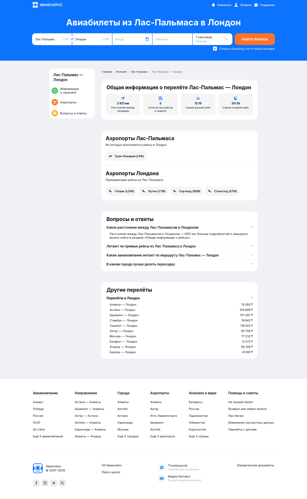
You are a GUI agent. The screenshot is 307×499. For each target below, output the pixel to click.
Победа (38, 409)
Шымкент (157, 422)
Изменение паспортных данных (251, 422)
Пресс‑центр (111, 472)
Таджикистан (198, 416)
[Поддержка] (264, 5)
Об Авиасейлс (112, 465)
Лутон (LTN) (153, 191)
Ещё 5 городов (127, 436)
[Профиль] (243, 5)
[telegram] (53, 483)
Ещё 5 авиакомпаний (48, 436)
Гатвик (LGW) (121, 191)
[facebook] (36, 483)
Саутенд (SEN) (186, 191)
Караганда (125, 422)
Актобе (122, 409)
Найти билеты (255, 39)
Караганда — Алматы (90, 429)
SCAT (37, 422)
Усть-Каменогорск (163, 416)
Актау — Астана (86, 416)
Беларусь (195, 402)
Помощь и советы (243, 393)
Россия (38, 416)
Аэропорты (159, 393)
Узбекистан (197, 422)
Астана (122, 416)
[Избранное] (221, 5)
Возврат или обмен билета (247, 409)
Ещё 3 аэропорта (162, 436)
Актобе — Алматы (88, 422)
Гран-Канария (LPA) (126, 156)
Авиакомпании (45, 393)
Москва (122, 429)
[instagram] (45, 483)
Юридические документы (255, 465)
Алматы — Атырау (88, 436)
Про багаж (236, 416)
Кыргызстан (197, 429)
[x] (62, 483)
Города (123, 393)
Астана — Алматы (88, 402)
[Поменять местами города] (72, 39)
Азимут (38, 402)
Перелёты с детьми (242, 429)
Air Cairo (39, 429)
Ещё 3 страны (199, 436)
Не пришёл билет (240, 402)
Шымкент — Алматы (89, 409)
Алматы (123, 402)
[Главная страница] (47, 5)
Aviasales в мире (203, 393)
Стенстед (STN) (222, 191)
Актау (154, 409)
